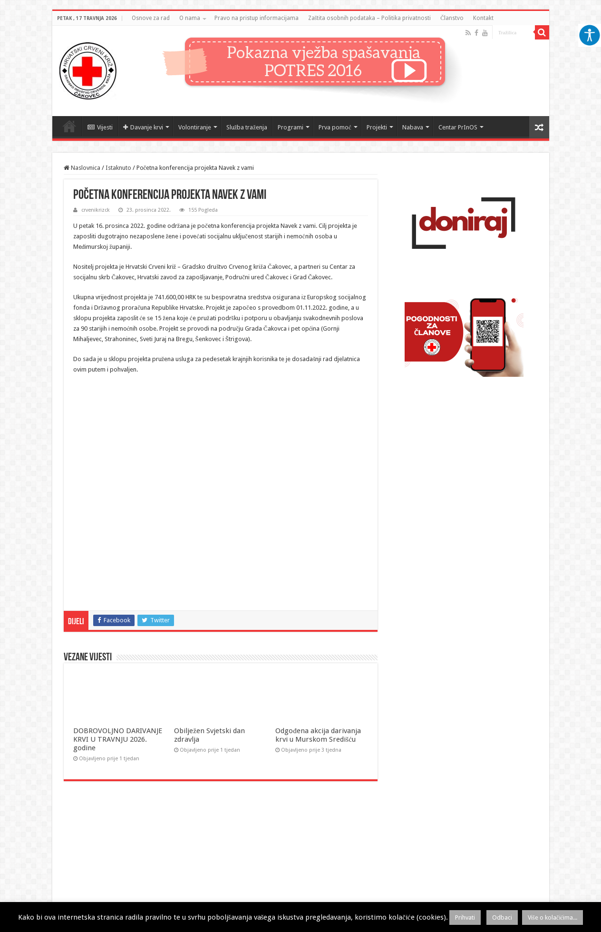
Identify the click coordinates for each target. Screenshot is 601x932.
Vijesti (100, 127)
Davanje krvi (143, 127)
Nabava (412, 127)
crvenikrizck (95, 210)
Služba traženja (247, 127)
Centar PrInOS (457, 127)
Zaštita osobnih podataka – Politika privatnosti (369, 18)
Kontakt (483, 18)
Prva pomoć (335, 127)
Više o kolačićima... (553, 917)
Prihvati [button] (465, 917)
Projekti (377, 127)
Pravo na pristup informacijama (256, 18)
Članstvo (452, 18)
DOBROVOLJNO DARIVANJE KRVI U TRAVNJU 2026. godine (117, 739)
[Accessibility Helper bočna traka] (589, 35)
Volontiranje (194, 127)
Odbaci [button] (502, 917)
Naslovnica (69, 126)
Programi (290, 127)
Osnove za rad (151, 18)
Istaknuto (118, 167)
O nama (189, 18)
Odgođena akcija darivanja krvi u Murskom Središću (318, 735)
